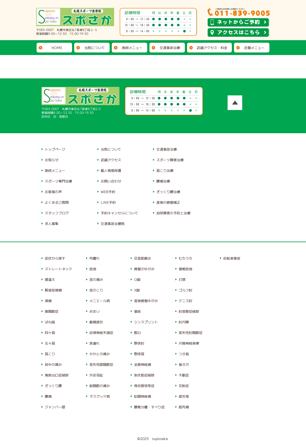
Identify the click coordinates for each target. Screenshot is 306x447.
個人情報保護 (111, 170)
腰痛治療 (163, 181)
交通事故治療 (170, 47)
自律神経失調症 (101, 332)
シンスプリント (146, 321)
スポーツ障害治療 (170, 159)
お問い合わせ (111, 181)
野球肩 (139, 353)
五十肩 (50, 343)
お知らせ (51, 159)
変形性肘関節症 (191, 332)
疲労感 (184, 396)
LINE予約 (108, 202)
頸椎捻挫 (185, 268)
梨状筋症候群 (144, 375)
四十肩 (50, 332)
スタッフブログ (57, 212)
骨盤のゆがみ (144, 268)
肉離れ (94, 258)
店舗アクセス (111, 159)
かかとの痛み (99, 353)
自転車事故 (231, 258)
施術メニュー (132, 47)
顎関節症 (51, 311)
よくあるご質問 (57, 202)
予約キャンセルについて (119, 212)
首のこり (96, 290)
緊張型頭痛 (53, 290)
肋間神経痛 (142, 396)
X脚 (137, 290)
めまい (94, 311)
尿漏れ (94, 343)
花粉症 (184, 385)
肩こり (50, 353)
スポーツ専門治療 (58, 181)
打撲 (182, 279)
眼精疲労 (96, 321)
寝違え (50, 279)
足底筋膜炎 (142, 258)
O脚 (137, 279)
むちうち (185, 258)
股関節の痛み (99, 385)
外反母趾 (96, 375)
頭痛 (48, 300)
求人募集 (51, 223)
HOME (56, 47)
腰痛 (48, 396)
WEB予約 (108, 191)
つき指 (184, 353)
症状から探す (55, 258)
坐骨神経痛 (142, 364)
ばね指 (50, 321)
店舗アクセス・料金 (212, 47)
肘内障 (184, 321)
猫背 (137, 311)
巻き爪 (184, 364)
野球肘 (139, 343)
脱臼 (137, 332)
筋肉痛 (184, 406)
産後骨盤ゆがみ (146, 300)
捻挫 (92, 268)
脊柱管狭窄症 (144, 385)
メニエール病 (99, 300)
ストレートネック (58, 268)
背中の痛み (53, 364)
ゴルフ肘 (185, 290)
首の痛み (96, 279)
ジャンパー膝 (55, 406)
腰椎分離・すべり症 (149, 406)
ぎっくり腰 (53, 385)
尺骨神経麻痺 (189, 343)
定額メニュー (254, 47)
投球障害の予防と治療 (173, 212)
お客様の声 (53, 191)
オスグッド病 (99, 396)
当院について (94, 47)
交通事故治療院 (113, 223)
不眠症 (184, 375)
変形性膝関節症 (101, 364)
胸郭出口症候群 (57, 375)
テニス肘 (185, 300)
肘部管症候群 (189, 311)
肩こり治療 (164, 170)
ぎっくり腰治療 (168, 191)
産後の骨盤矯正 (168, 202)
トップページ (55, 149)
